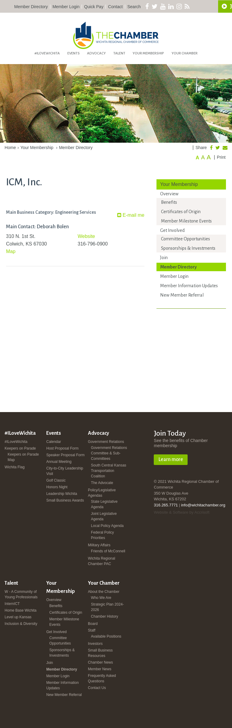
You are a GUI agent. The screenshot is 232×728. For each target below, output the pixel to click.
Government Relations (106, 442)
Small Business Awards (65, 500)
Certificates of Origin (181, 211)
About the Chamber (103, 592)
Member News (99, 669)
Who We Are (101, 598)
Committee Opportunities (185, 238)
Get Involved (172, 230)
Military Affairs (99, 545)
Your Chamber (185, 53)
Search (134, 6)
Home (10, 147)
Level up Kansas (18, 617)
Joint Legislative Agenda (104, 516)
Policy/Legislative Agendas (102, 493)
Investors (95, 644)
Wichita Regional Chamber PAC (101, 561)
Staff (91, 630)
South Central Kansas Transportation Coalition (108, 470)
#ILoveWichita (47, 53)
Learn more (170, 459)
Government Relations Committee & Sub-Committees (109, 453)
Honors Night (56, 487)
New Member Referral (182, 295)
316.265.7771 (166, 505)
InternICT (12, 604)
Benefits (169, 202)
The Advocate (102, 483)
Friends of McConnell (108, 551)
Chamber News (100, 662)
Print (221, 157)
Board (93, 624)
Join (164, 257)
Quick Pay (94, 6)
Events (73, 53)
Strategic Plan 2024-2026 (107, 607)
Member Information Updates (189, 285)
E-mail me (130, 215)
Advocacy (96, 53)
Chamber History (104, 616)
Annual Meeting (58, 462)
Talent (119, 53)
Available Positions (106, 636)
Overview (169, 193)
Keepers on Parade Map (23, 457)
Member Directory (31, 6)
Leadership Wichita (61, 494)
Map (10, 251)
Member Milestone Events (186, 221)
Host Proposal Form (62, 448)
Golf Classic (56, 480)
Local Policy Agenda (107, 526)
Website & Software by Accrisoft (181, 512)
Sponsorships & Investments (188, 248)
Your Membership (148, 53)
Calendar (53, 442)
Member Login (66, 6)
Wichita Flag (14, 467)
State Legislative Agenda (104, 504)
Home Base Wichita (20, 610)
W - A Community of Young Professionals (21, 594)
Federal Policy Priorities (102, 535)
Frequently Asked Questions (102, 678)
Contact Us (97, 688)
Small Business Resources (100, 653)
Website (86, 236)
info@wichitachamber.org (203, 505)
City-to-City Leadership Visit (64, 471)
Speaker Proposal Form (65, 455)
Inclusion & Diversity (21, 624)
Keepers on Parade (20, 448)
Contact (115, 6)
